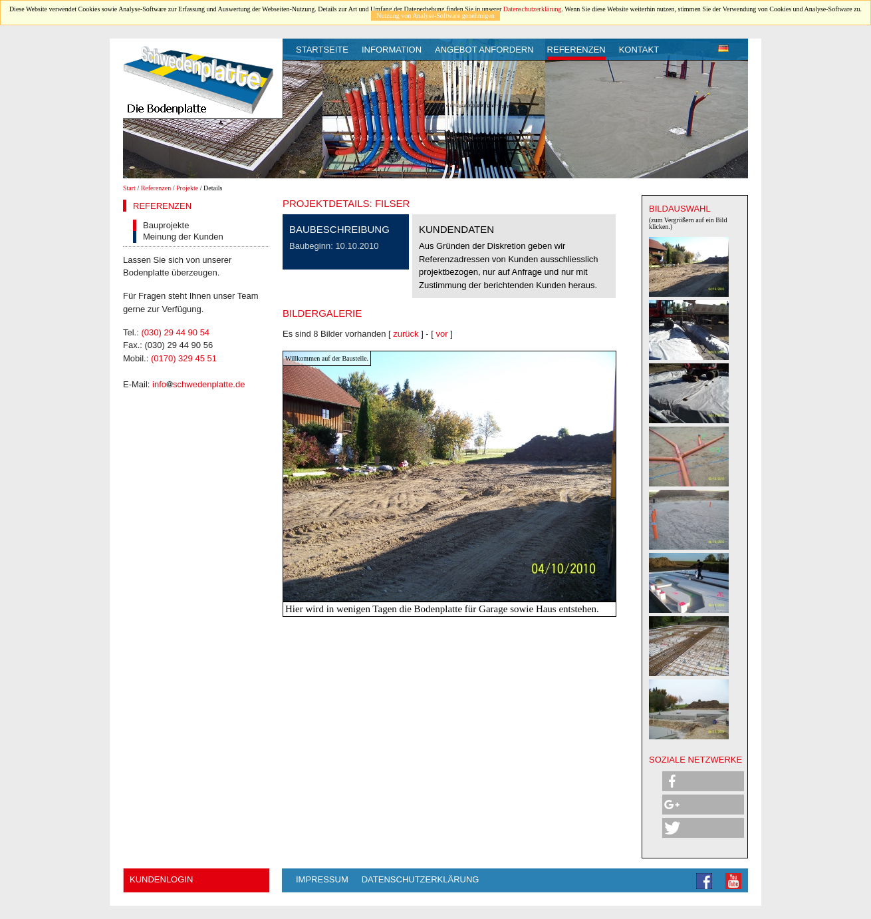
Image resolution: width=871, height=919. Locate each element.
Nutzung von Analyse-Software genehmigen (435, 15)
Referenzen (576, 50)
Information (392, 50)
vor (442, 334)
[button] (703, 781)
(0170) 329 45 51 (184, 358)
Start (129, 188)
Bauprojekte (166, 225)
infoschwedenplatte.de (198, 384)
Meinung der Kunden (183, 237)
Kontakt (639, 50)
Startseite (322, 50)
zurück (405, 334)
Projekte (187, 188)
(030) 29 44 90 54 (175, 332)
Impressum (322, 879)
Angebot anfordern (484, 50)
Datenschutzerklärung (532, 9)
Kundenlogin (161, 879)
